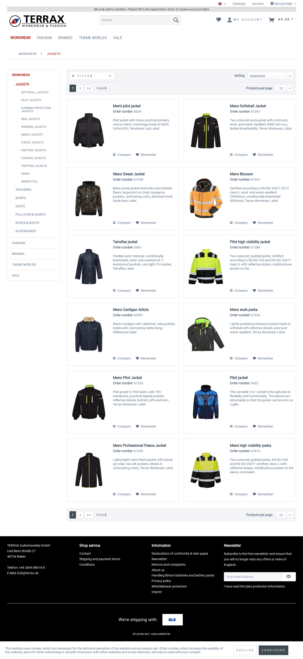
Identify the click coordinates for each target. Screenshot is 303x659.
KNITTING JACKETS (33, 150)
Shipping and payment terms (99, 559)
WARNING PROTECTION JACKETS (36, 109)
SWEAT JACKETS (32, 134)
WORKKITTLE (29, 181)
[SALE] (117, 38)
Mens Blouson (241, 174)
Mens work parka (244, 310)
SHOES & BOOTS (27, 223)
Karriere (258, 4)
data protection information (265, 586)
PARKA (25, 173)
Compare (122, 155)
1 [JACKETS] (73, 88)
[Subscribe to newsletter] (288, 576)
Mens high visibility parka (250, 445)
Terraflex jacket (125, 242)
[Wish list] (218, 20)
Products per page (259, 88)
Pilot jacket (239, 378)
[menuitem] (239, 4)
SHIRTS (20, 198)
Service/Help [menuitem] (281, 4)
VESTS (20, 206)
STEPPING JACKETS (34, 166)
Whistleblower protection (169, 586)
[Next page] (80, 88)
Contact (85, 553)
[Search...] (140, 20)
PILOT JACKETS (31, 100)
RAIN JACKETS (30, 119)
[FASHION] (44, 38)
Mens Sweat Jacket (129, 174)
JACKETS (22, 84)
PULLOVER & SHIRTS (30, 214)
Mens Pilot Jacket (127, 378)
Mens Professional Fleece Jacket (139, 445)
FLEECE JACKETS (32, 142)
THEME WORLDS (24, 264)
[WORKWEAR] (20, 38)
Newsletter (159, 559)
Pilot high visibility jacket (250, 242)
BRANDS (18, 254)
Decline (245, 650)
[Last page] (89, 88)
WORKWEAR (21, 75)
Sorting (239, 75)
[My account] (245, 20)
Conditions (87, 564)
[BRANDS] (65, 38)
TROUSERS (23, 189)
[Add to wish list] (146, 154)
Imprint (157, 592)
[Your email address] (253, 576)
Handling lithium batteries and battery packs (183, 575)
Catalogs (239, 4)
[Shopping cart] (281, 20)
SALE (15, 275)
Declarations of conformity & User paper (180, 553)
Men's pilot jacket (127, 106)
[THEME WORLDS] (93, 38)
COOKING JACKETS (33, 158)
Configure (273, 650)
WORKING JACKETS (33, 126)
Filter (82, 76)
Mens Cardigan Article (130, 310)
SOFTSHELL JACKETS (34, 92)
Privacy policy (161, 581)
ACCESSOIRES (25, 231)
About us (158, 570)
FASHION (18, 243)
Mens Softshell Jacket (248, 106)
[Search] (176, 20)
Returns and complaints (169, 564)
